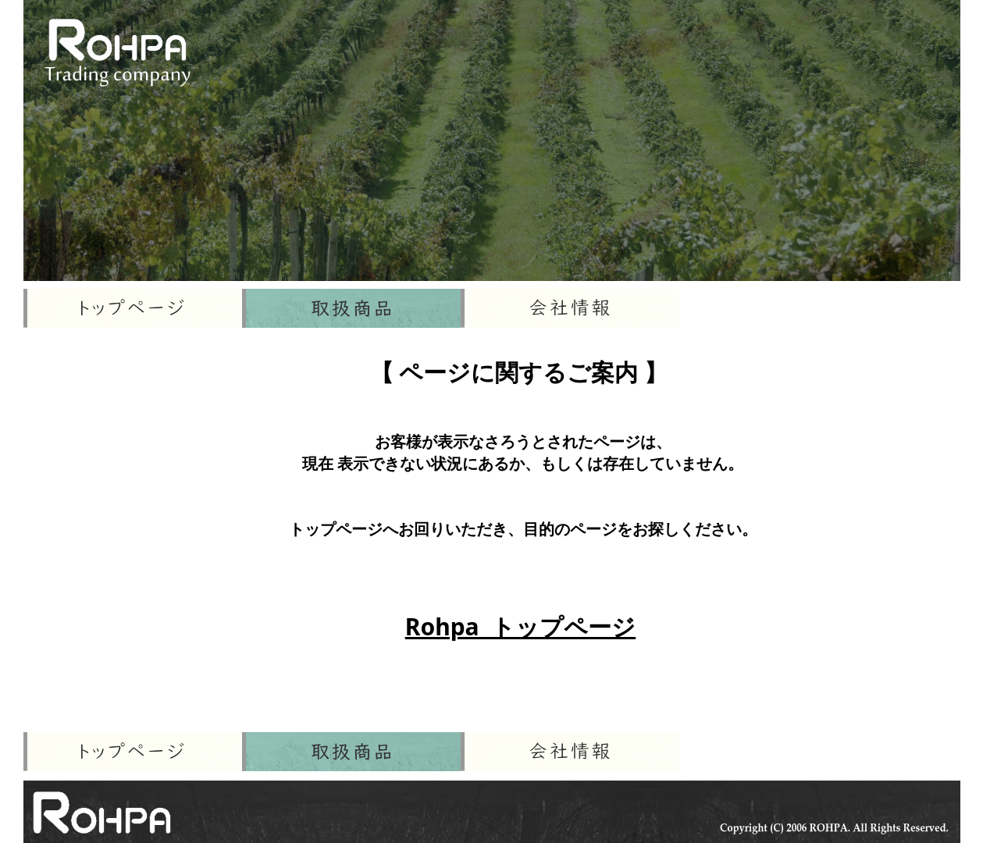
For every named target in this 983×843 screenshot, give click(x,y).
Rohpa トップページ (520, 626)
